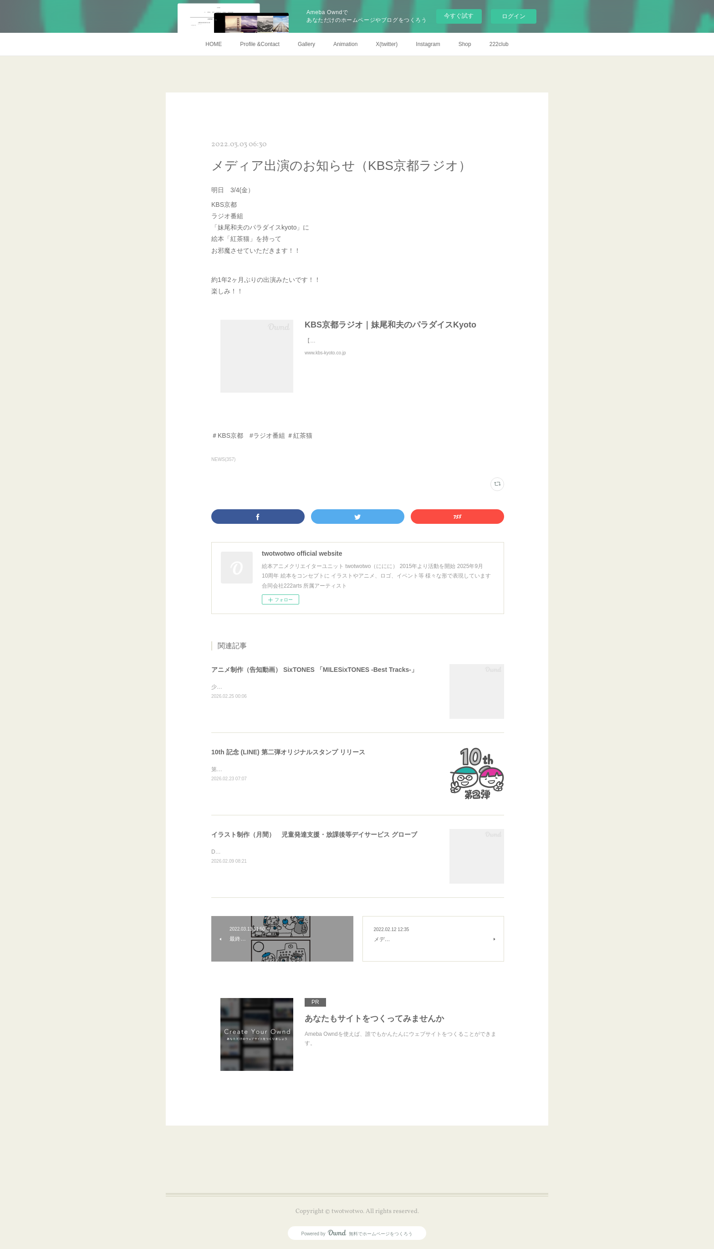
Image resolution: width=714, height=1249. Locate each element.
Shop (465, 44)
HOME (213, 44)
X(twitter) (387, 44)
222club (499, 44)
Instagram (428, 44)
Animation (345, 44)
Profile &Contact (260, 44)
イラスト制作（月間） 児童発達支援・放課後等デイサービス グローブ (314, 834)
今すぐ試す (459, 15)
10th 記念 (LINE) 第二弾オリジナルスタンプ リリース (288, 752)
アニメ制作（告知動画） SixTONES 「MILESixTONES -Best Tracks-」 (314, 669)
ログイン (513, 16)
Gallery (306, 44)
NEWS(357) (223, 459)
